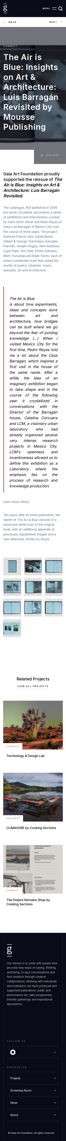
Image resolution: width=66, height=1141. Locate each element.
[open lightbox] (12, 566)
